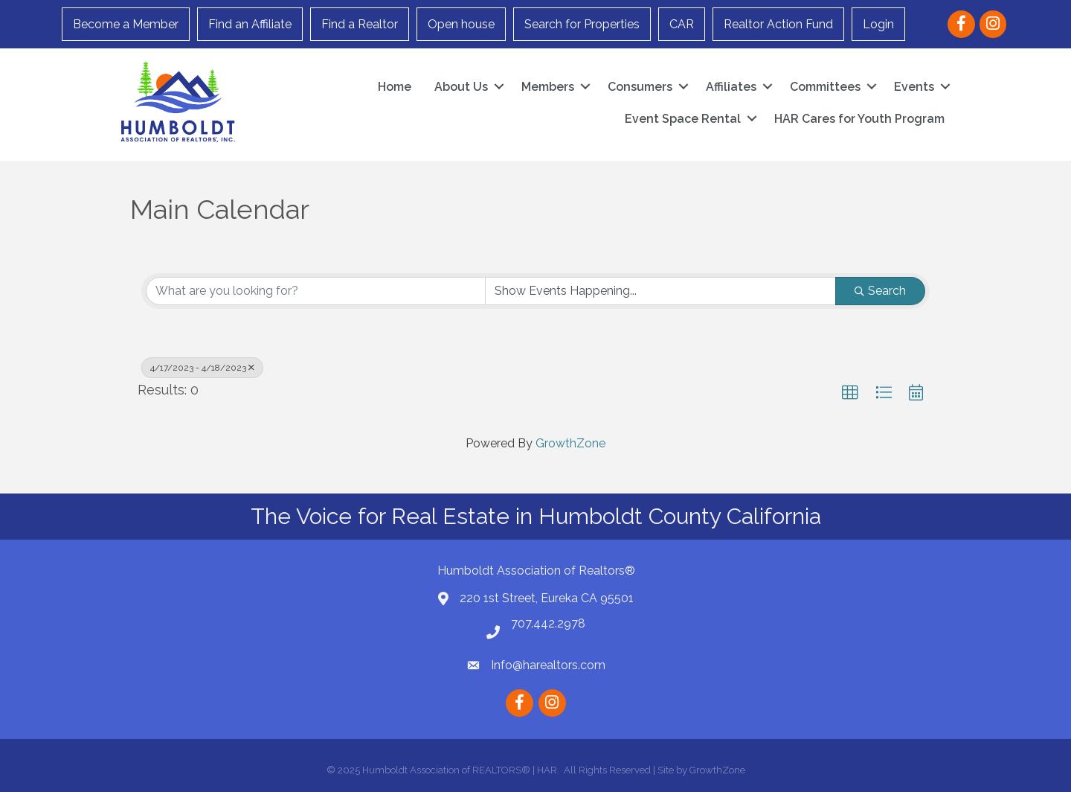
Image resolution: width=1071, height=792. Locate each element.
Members (547, 87)
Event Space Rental (683, 119)
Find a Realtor (359, 24)
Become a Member (125, 24)
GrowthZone (570, 443)
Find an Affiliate (250, 24)
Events (914, 87)
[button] (850, 393)
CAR (681, 24)
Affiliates (731, 87)
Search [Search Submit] (880, 291)
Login (878, 24)
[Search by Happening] (661, 291)
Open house (461, 24)
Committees (825, 87)
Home (394, 87)
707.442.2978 (548, 623)
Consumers (640, 87)
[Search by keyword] (316, 291)
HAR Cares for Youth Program (859, 119)
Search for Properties (582, 24)
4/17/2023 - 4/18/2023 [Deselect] (202, 368)
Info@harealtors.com (548, 665)
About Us (461, 87)
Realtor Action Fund (778, 24)
